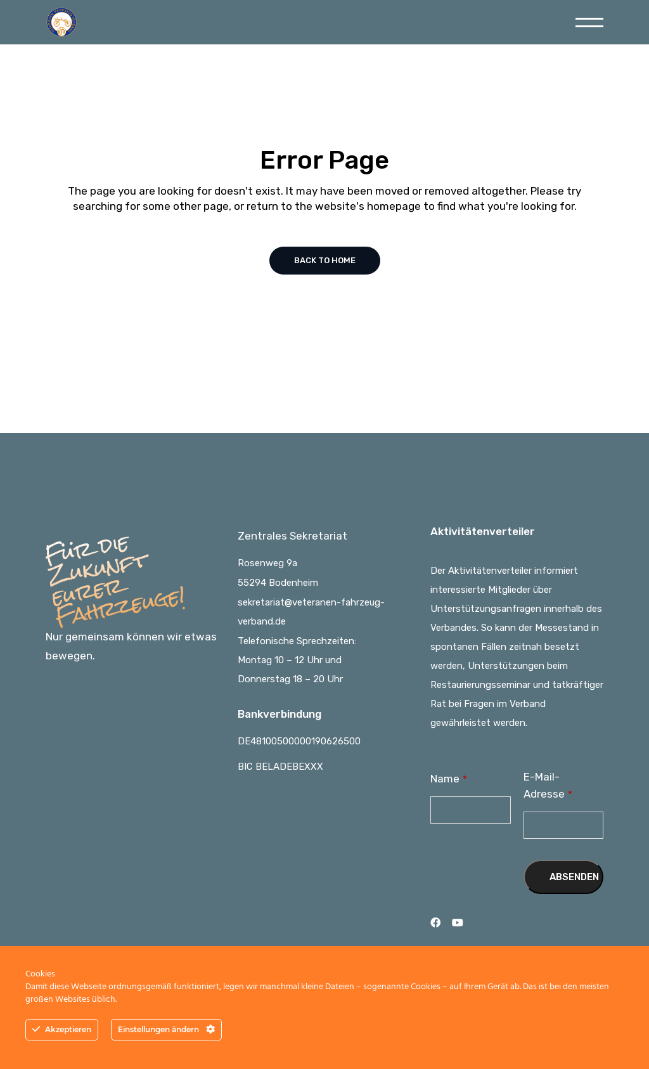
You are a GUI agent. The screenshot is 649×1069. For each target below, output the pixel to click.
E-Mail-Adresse (548, 785)
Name (448, 778)
